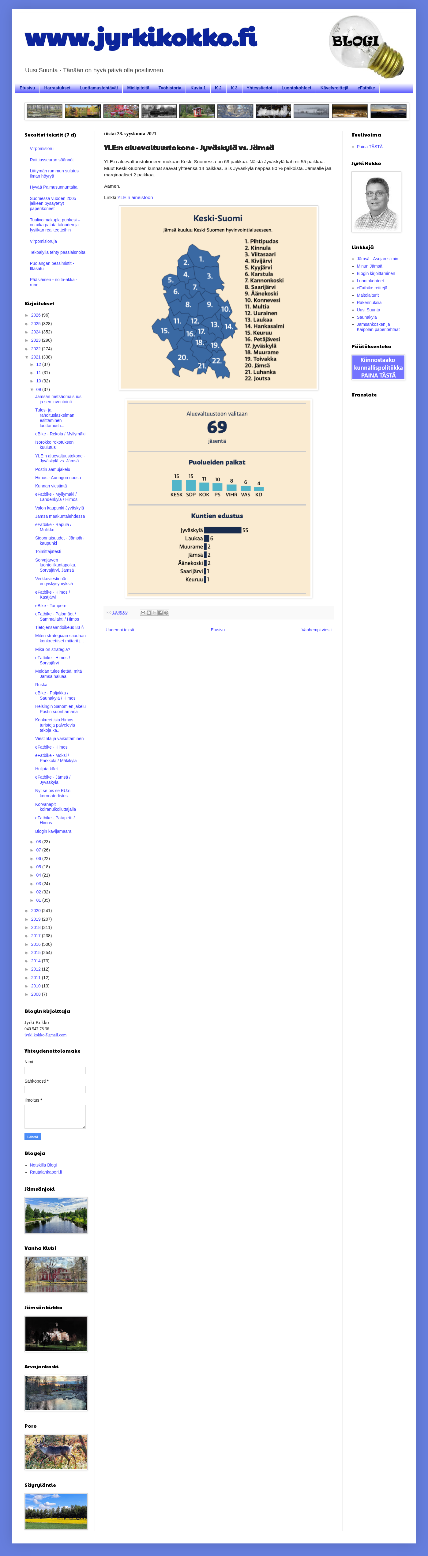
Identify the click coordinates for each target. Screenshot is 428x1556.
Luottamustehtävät (99, 87)
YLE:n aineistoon (135, 197)
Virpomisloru (42, 148)
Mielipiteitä (138, 87)
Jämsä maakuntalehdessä (60, 516)
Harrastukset (57, 87)
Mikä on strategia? (52, 649)
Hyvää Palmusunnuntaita (54, 187)
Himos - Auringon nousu (58, 477)
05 (39, 866)
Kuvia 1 (198, 87)
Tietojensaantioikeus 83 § (59, 627)
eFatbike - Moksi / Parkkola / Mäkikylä (56, 758)
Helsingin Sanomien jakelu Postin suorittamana (60, 709)
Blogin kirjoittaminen (376, 273)
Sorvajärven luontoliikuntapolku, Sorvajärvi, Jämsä (55, 565)
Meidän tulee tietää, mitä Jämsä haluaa (58, 674)
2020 (36, 910)
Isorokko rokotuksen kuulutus (54, 445)
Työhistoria (170, 87)
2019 (36, 919)
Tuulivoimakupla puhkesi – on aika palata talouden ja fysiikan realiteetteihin (55, 225)
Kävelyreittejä (334, 87)
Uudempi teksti (120, 629)
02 (39, 891)
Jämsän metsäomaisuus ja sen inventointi (58, 399)
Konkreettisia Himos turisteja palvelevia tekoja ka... (55, 725)
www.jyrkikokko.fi (140, 36)
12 (39, 364)
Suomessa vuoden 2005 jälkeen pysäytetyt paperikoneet (53, 203)
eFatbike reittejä (372, 287)
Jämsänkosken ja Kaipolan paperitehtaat (378, 327)
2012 (36, 969)
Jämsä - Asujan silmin (377, 258)
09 (39, 389)
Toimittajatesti (48, 551)
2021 (36, 357)
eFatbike (366, 87)
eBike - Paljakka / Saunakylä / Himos (55, 695)
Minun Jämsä (369, 266)
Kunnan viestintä (51, 485)
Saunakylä (367, 317)
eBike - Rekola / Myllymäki (60, 433)
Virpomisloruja (43, 241)
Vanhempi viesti (317, 629)
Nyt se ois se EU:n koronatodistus (52, 793)
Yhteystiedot (259, 87)
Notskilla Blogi (43, 1165)
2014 (36, 960)
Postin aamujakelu (52, 469)
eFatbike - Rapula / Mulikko (53, 527)
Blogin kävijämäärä (53, 831)
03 (39, 883)
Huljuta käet (46, 768)
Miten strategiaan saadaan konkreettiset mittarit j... (60, 638)
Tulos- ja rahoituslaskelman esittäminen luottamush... (54, 418)
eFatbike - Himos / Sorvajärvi (52, 660)
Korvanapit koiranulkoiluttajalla (55, 807)
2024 (36, 331)
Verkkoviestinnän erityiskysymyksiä (54, 581)
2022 (36, 348)
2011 (36, 977)
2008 (36, 994)
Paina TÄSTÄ (370, 146)
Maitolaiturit (368, 295)
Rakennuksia (369, 302)
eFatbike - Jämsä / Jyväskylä (52, 780)
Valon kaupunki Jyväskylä (59, 508)
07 (39, 850)
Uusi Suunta (368, 309)
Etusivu (27, 87)
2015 (36, 952)
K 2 (218, 87)
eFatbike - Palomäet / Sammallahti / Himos (57, 616)
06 (39, 858)
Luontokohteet (296, 87)
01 (39, 900)
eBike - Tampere (50, 605)
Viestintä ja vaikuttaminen (59, 738)
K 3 (234, 87)
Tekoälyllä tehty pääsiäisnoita (57, 252)
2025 (36, 323)
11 (39, 372)
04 (39, 875)
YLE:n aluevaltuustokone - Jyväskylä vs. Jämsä (60, 458)
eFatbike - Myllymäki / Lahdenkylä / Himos (56, 497)
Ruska (41, 684)
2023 (36, 340)
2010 (36, 985)
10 (39, 380)
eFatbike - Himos (51, 747)
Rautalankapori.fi (46, 1172)
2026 (36, 315)
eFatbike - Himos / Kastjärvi (52, 595)
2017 (36, 935)
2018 (36, 927)
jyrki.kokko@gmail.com (45, 1035)
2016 (36, 944)
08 (39, 841)
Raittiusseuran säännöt (52, 159)
